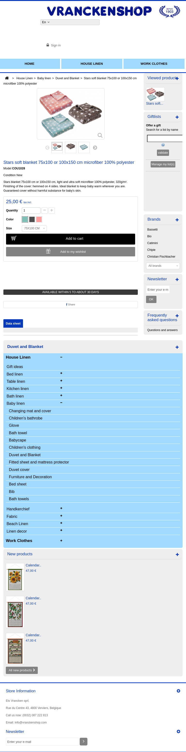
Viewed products (162, 78)
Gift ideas (15, 367)
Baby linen (44, 78)
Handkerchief (18, 509)
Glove (14, 425)
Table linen (16, 381)
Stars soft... (154, 103)
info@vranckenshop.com (31, 722)
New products (19, 554)
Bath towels (19, 499)
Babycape (17, 440)
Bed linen (15, 374)
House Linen (92, 63)
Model (7, 168)
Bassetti (152, 190)
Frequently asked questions (162, 278)
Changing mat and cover (30, 411)
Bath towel (18, 433)
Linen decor (17, 531)
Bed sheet (17, 484)
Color (10, 219)
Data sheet (13, 323)
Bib (12, 492)
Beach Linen (17, 524)
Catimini (152, 204)
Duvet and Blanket (67, 78)
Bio (149, 197)
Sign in (55, 45)
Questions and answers (162, 291)
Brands (154, 180)
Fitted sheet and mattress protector (39, 462)
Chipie (151, 211)
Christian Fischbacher (161, 217)
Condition (9, 175)
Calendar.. (33, 565)
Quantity (12, 210)
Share (70, 304)
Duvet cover (19, 470)
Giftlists (154, 116)
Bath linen (15, 396)
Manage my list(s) (163, 164)
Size (10, 228)
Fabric (12, 516)
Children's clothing (24, 447)
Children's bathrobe (25, 418)
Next (95, 147)
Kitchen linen (18, 389)
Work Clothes (154, 63)
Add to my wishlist (73, 251)
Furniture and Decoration (30, 477)
